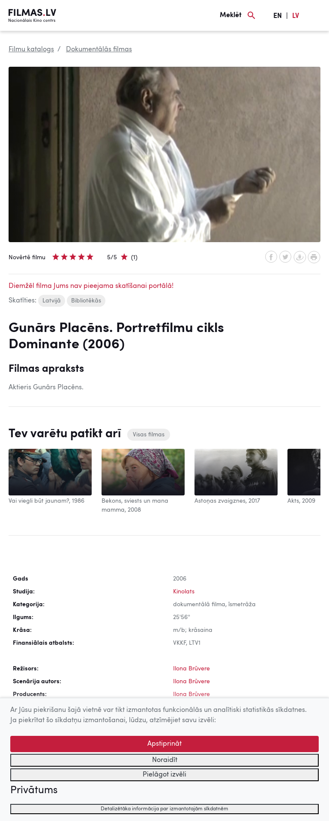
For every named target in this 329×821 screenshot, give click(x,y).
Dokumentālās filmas (99, 49)
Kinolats (183, 592)
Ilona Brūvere (191, 669)
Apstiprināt (164, 744)
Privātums (33, 790)
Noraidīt (164, 760)
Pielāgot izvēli (164, 774)
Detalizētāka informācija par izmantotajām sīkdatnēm (164, 809)
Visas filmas (148, 435)
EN (277, 16)
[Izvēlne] (316, 15)
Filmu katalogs (31, 49)
